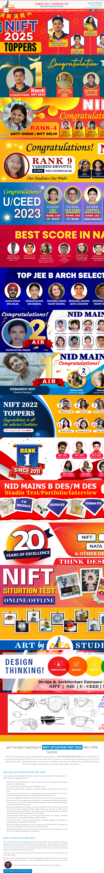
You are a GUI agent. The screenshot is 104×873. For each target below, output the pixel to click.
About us (12, 10)
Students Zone (49, 10)
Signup (90, 8)
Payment (98, 8)
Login (85, 8)
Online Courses (29, 10)
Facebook (90, 10)
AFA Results (60, 10)
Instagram (99, 10)
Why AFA (19, 10)
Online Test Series (71, 10)
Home (6, 10)
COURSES (39, 10)
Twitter (93, 10)
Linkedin (96, 10)
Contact (82, 10)
